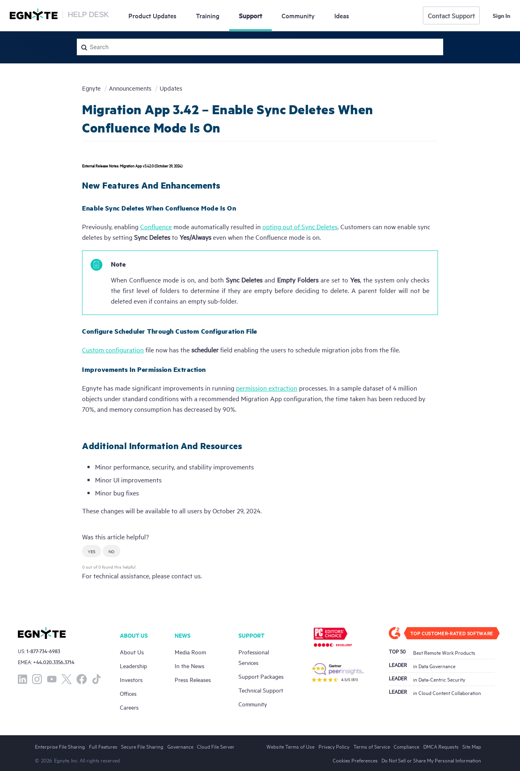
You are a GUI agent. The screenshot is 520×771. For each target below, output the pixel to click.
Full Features (103, 746)
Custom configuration (113, 349)
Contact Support (451, 15)
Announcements (130, 88)
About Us (132, 652)
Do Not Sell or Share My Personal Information (431, 760)
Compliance (406, 746)
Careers (129, 707)
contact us (186, 575)
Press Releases (193, 679)
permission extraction (266, 387)
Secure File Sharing (142, 746)
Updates (152, 15)
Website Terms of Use (290, 746)
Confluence (156, 226)
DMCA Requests (441, 746)
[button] (91, 551)
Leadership (133, 665)
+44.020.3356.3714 (53, 662)
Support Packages (261, 676)
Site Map (471, 746)
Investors (131, 679)
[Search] (260, 47)
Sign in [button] (501, 15)
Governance (180, 746)
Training (207, 15)
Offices (128, 693)
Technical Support (260, 690)
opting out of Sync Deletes (300, 226)
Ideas (341, 15)
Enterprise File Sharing (60, 746)
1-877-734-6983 (43, 651)
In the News (189, 665)
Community (298, 15)
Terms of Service (371, 746)
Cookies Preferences (355, 760)
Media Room (190, 652)
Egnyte (91, 88)
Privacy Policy (333, 746)
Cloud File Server (215, 746)
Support (250, 15)
